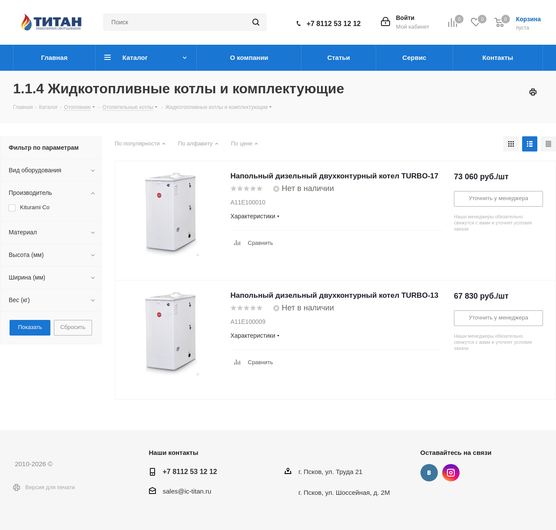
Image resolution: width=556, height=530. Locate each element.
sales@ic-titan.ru (187, 491)
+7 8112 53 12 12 (334, 23)
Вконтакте (429, 472)
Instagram (451, 472)
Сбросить (73, 327)
